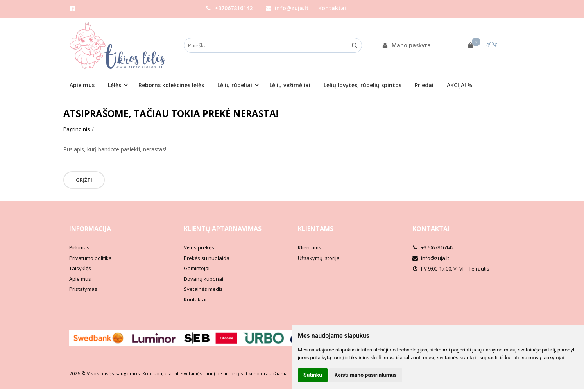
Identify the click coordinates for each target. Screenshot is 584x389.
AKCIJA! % (460, 85)
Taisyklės (80, 268)
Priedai (424, 85)
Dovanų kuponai (203, 278)
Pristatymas (83, 288)
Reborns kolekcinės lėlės (171, 85)
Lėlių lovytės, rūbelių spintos (362, 85)
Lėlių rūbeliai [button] (234, 85)
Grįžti (84, 179)
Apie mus (82, 85)
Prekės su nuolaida (206, 258)
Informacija (90, 228)
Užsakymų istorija (319, 258)
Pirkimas (79, 247)
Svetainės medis (203, 288)
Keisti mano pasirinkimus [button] (366, 375)
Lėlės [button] (114, 85)
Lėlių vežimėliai (289, 85)
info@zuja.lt (287, 8)
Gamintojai (197, 268)
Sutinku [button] (312, 375)
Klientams (315, 228)
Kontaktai (332, 8)
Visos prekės (199, 247)
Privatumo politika (90, 258)
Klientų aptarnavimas (223, 228)
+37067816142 (229, 8)
